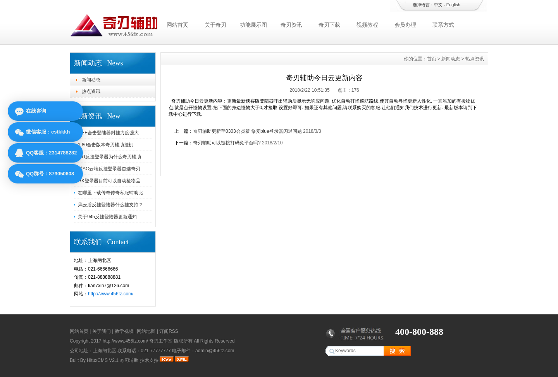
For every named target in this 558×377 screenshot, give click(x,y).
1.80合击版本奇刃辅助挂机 (105, 144)
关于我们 (101, 331)
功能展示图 (253, 25)
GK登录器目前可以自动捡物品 (109, 180)
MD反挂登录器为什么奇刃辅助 (109, 156)
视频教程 (367, 25)
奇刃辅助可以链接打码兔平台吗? (227, 143)
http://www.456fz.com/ (110, 293)
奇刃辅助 (129, 360)
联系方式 (443, 25)
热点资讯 (91, 91)
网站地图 (146, 331)
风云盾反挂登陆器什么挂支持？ (110, 204)
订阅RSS (168, 331)
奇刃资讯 (291, 25)
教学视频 (124, 331)
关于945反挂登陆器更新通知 (107, 216)
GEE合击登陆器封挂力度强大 (108, 132)
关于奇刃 (215, 25)
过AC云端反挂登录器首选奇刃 (109, 168)
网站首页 (177, 25)
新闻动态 (91, 79)
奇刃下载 (329, 25)
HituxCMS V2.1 (103, 360)
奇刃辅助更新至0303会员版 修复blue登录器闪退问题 (247, 131)
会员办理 (405, 25)
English (453, 4)
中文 (438, 4)
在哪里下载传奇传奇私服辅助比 (110, 192)
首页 (431, 59)
